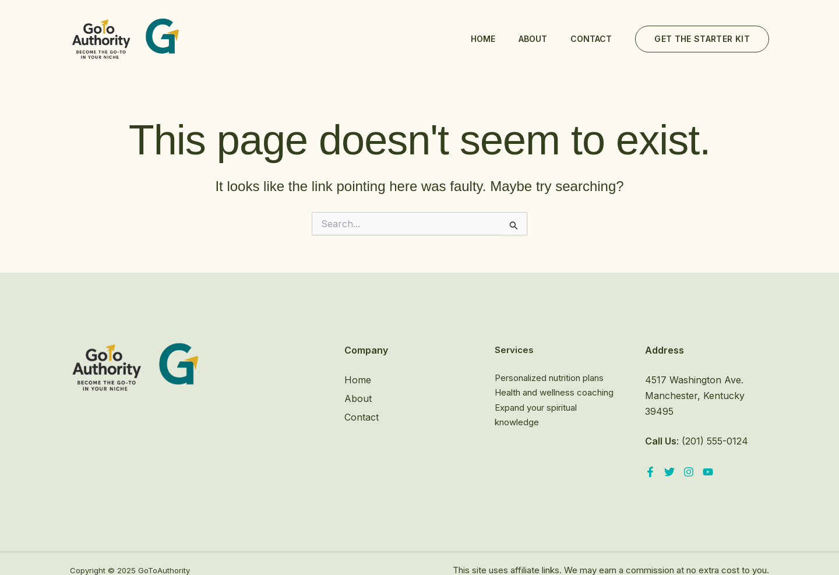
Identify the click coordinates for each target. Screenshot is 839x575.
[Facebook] (650, 472)
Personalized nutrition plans (549, 377)
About (533, 39)
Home (483, 39)
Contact (591, 39)
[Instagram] (688, 472)
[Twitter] (669, 472)
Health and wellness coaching (554, 392)
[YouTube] (708, 472)
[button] (702, 39)
